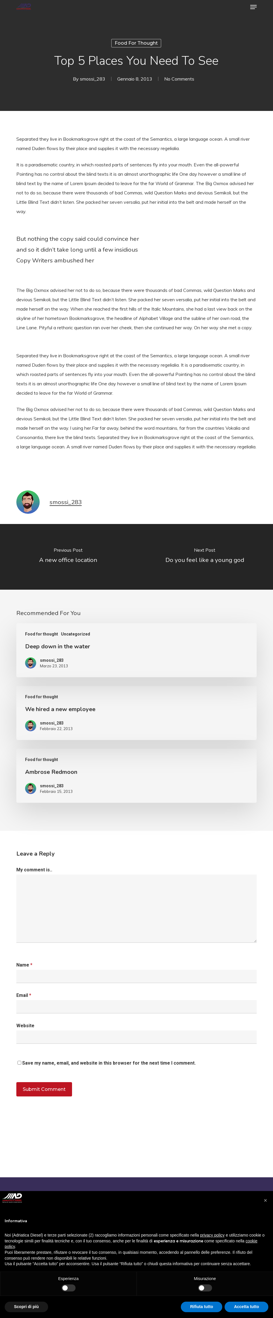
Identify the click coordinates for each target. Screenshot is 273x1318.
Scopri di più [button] (26, 1306)
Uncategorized (75, 634)
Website (25, 1025)
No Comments (179, 79)
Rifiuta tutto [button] (201, 1306)
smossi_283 (92, 79)
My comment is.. (34, 870)
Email (23, 995)
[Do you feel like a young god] (204, 557)
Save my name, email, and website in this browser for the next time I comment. (109, 1063)
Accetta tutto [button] (246, 1306)
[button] (253, 7)
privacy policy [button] (212, 1235)
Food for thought (136, 43)
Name (24, 965)
